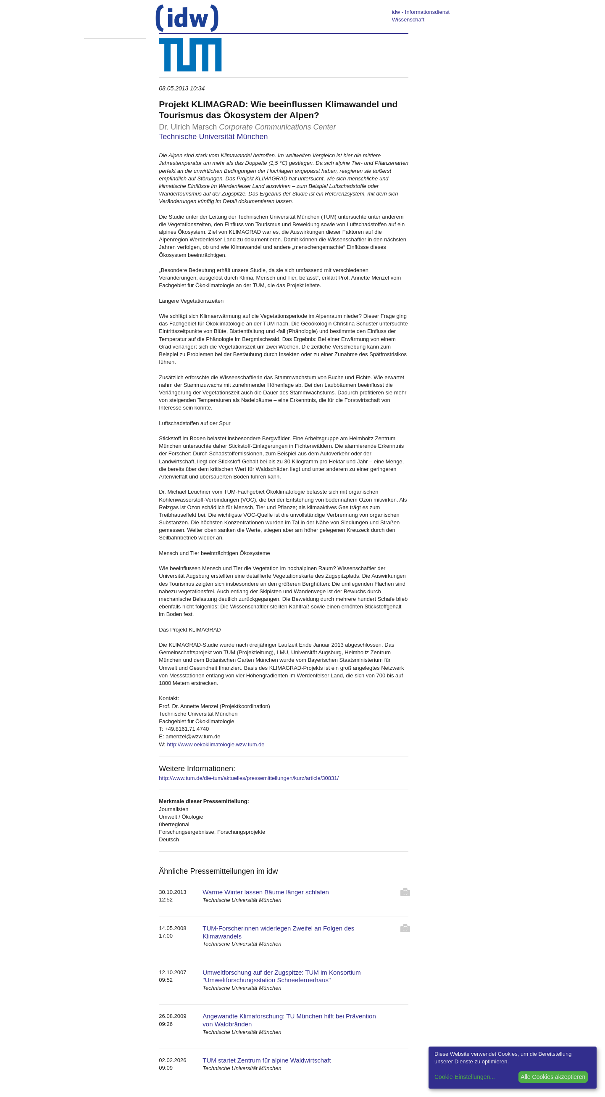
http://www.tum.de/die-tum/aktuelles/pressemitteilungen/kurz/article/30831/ (249, 778)
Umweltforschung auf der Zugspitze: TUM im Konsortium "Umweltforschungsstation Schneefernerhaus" (282, 976)
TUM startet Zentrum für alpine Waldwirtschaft (267, 1060)
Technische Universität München (213, 136)
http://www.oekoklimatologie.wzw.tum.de (216, 744)
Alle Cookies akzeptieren (553, 1076)
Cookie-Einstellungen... (464, 1077)
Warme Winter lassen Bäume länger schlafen (266, 892)
